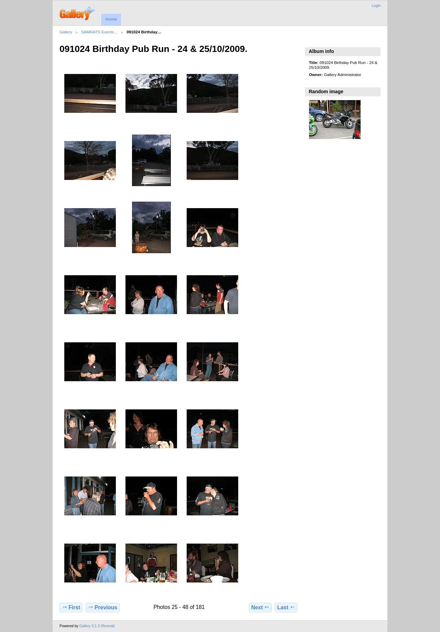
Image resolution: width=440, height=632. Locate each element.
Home (111, 19)
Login (376, 6)
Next (260, 607)
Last (286, 607)
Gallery (65, 32)
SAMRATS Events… (99, 32)
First (71, 607)
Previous (102, 607)
